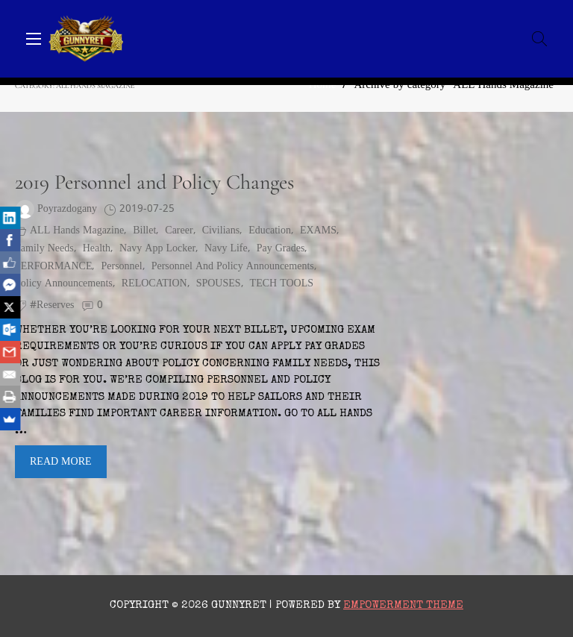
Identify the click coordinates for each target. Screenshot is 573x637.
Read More (61, 462)
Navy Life (226, 248)
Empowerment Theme (403, 605)
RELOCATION (154, 283)
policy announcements (64, 283)
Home (322, 85)
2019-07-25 (147, 209)
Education (269, 230)
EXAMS (318, 230)
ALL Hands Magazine (77, 230)
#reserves (52, 305)
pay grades (281, 248)
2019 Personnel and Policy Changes (154, 182)
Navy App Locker (157, 248)
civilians (221, 230)
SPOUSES (218, 283)
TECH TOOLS (281, 283)
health (96, 248)
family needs (44, 248)
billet (144, 230)
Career (178, 230)
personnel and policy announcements (232, 266)
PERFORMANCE (53, 266)
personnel (121, 266)
